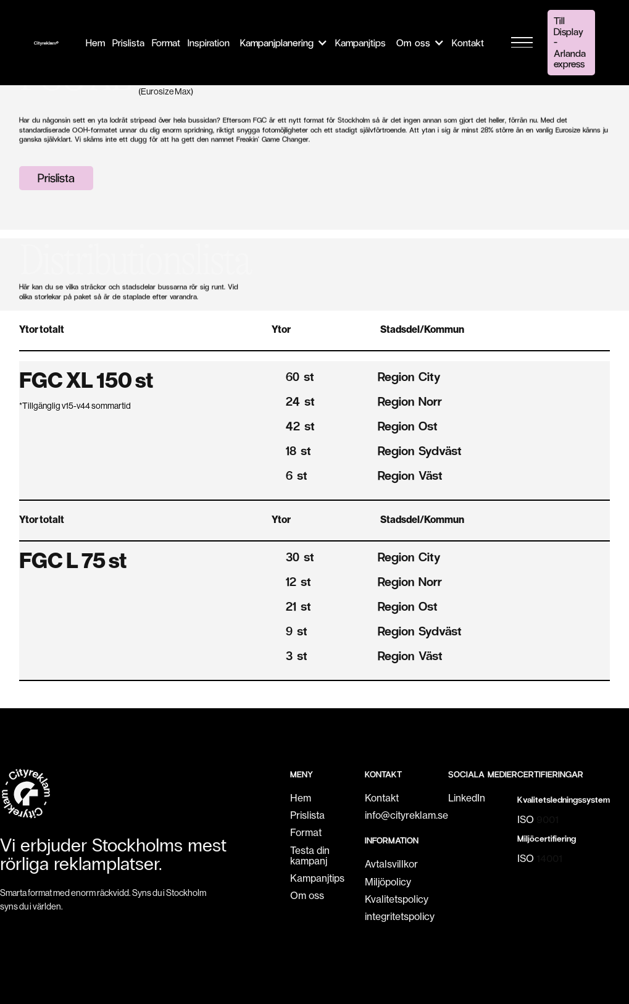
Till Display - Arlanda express (570, 41)
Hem (300, 798)
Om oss (307, 895)
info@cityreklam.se (406, 815)
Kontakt (382, 798)
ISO (538, 819)
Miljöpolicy (388, 882)
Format (306, 832)
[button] (282, 42)
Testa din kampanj (310, 855)
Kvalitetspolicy (396, 899)
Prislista (56, 177)
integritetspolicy (400, 916)
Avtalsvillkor (391, 864)
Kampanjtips (317, 878)
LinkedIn (466, 798)
